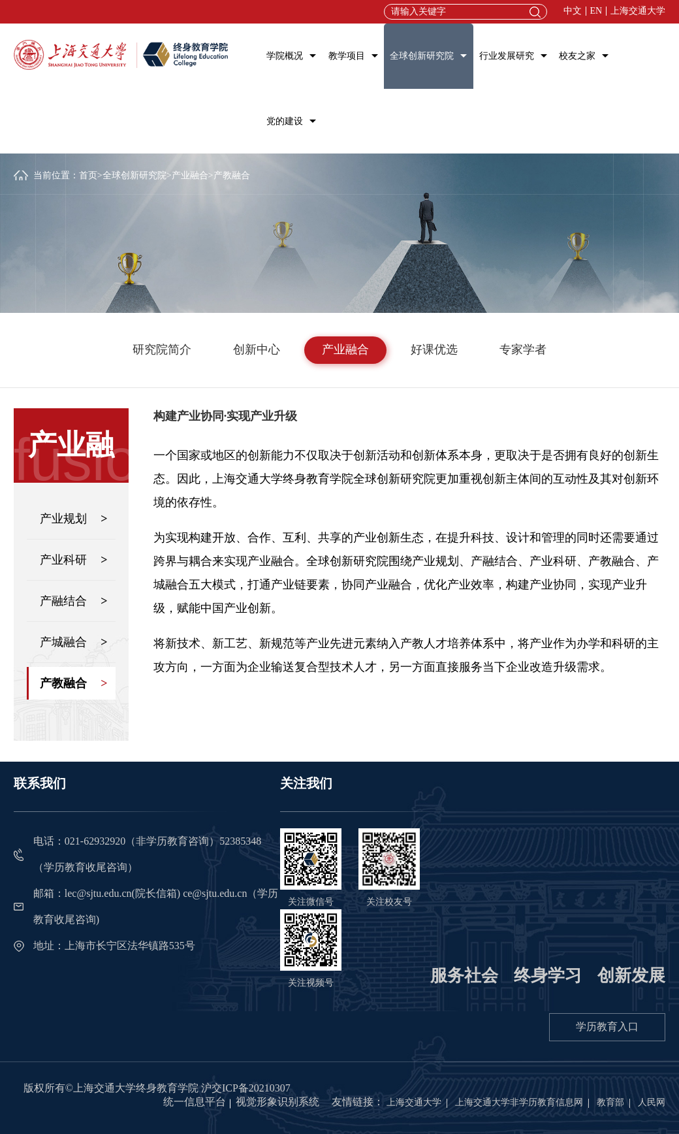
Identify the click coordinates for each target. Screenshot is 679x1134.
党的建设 (284, 121)
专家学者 (522, 349)
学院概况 (284, 56)
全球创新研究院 (422, 56)
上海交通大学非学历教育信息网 (519, 1102)
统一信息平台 (194, 1101)
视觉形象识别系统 (277, 1101)
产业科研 (74, 559)
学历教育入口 (607, 1026)
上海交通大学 (637, 11)
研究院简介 (162, 349)
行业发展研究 (506, 56)
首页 (88, 175)
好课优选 (434, 349)
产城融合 (74, 642)
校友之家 (577, 56)
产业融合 (190, 175)
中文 (572, 11)
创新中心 (256, 349)
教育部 (610, 1102)
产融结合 (74, 601)
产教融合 (74, 683)
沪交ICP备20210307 (246, 1088)
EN (596, 11)
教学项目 (346, 56)
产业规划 (74, 518)
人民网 (651, 1102)
